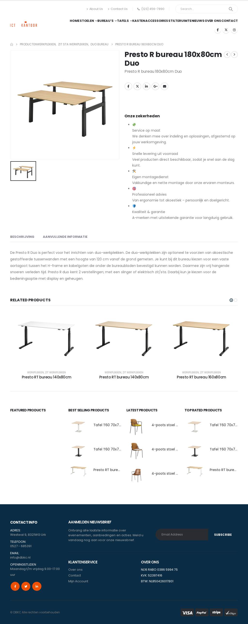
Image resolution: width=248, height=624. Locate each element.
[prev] (227, 54)
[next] (234, 54)
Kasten (138, 20)
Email (164, 86)
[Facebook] (217, 29)
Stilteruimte (179, 20)
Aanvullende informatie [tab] (65, 236)
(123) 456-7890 (150, 9)
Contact (229, 20)
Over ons (213, 20)
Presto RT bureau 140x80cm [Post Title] (46, 377)
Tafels (123, 20)
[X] (226, 29)
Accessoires (156, 20)
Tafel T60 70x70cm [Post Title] (110, 425)
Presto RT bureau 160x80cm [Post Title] (201, 377)
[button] (231, 300)
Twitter (137, 86)
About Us (94, 9)
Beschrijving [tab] (22, 236)
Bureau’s (105, 20)
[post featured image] (78, 426)
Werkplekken (35, 372)
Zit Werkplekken (55, 372)
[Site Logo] (23, 19)
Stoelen (87, 20)
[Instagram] (234, 29)
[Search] (231, 9)
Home (74, 20)
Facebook (128, 86)
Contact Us (118, 9)
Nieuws (198, 20)
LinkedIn (146, 86)
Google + (155, 86)
